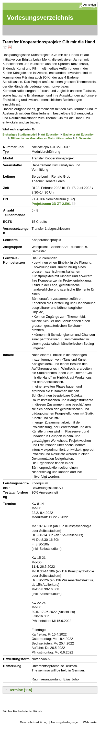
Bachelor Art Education (78, 134)
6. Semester (84, 138)
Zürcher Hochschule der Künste (22, 711)
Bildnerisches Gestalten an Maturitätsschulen (41, 138)
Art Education (50, 134)
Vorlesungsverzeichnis (40, 17)
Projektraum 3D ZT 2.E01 (51, 204)
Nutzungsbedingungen (65, 722)
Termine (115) (20, 690)
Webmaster (90, 722)
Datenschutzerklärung (33, 722)
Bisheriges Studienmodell (20, 134)
